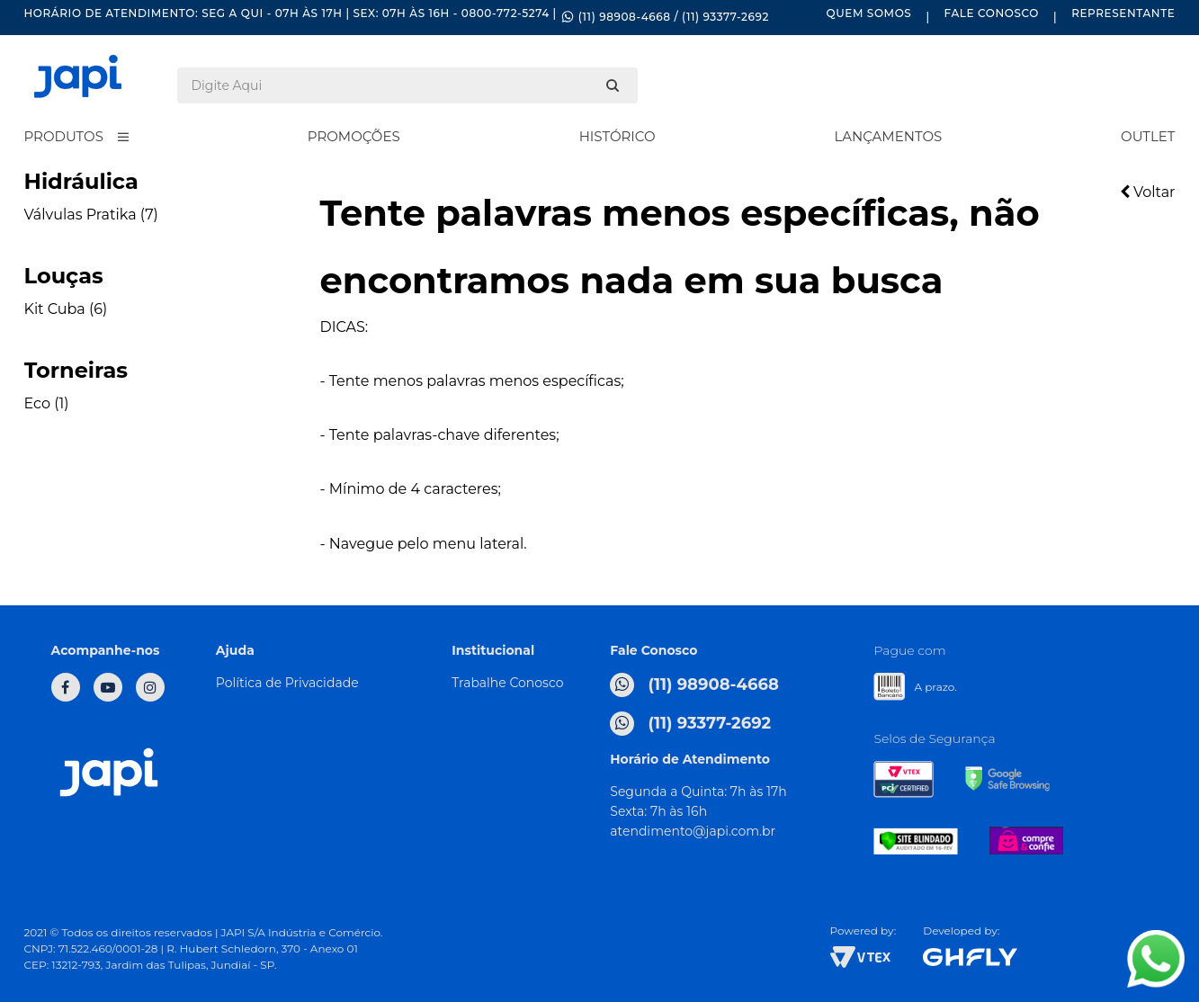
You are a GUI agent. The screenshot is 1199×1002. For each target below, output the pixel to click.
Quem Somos (869, 13)
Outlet (1148, 136)
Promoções (354, 136)
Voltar (1148, 192)
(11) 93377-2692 (690, 723)
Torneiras (76, 370)
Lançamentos (888, 136)
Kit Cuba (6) (66, 309)
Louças (63, 276)
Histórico (617, 136)
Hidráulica (81, 181)
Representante (1123, 13)
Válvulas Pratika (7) (91, 214)
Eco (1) (46, 403)
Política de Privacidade (287, 683)
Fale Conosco (991, 13)
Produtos (63, 136)
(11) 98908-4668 (694, 685)
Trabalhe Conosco (507, 683)
